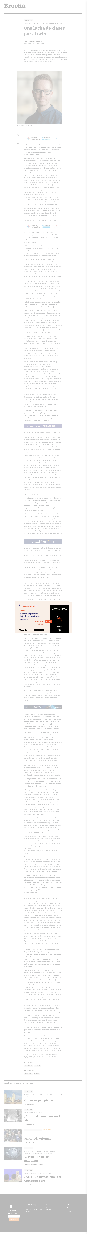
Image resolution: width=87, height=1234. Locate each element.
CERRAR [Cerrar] (71, 600)
